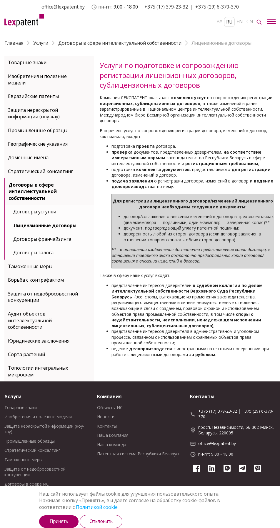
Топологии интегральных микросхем (38, 371)
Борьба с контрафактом (36, 280)
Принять (59, 521)
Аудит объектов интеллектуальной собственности (30, 320)
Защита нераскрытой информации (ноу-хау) (34, 113)
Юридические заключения (38, 341)
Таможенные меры (30, 266)
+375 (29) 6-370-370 (217, 7)
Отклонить (101, 521)
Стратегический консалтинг (40, 171)
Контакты (107, 426)
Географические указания (38, 144)
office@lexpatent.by (63, 7)
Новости (105, 416)
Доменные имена (28, 157)
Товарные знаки (27, 62)
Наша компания (113, 435)
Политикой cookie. (97, 507)
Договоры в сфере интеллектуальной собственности (33, 191)
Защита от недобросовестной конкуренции (43, 296)
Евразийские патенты (33, 96)
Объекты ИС (110, 407)
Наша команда (111, 444)
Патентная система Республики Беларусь (139, 453)
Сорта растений (26, 354)
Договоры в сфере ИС (26, 484)
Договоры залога (33, 252)
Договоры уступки (34, 211)
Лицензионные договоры (44, 225)
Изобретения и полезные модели (37, 79)
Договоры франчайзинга (42, 239)
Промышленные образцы (37, 130)
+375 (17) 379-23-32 (166, 7)
